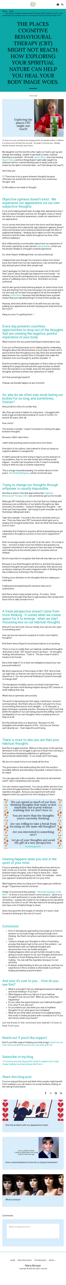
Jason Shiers (40, 157)
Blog (11, 11)
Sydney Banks (43, 246)
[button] (3, 4)
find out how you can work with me (35, 1045)
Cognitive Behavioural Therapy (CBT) (27, 494)
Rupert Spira (8, 160)
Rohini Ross (16, 295)
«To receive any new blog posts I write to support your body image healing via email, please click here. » (30, 1062)
